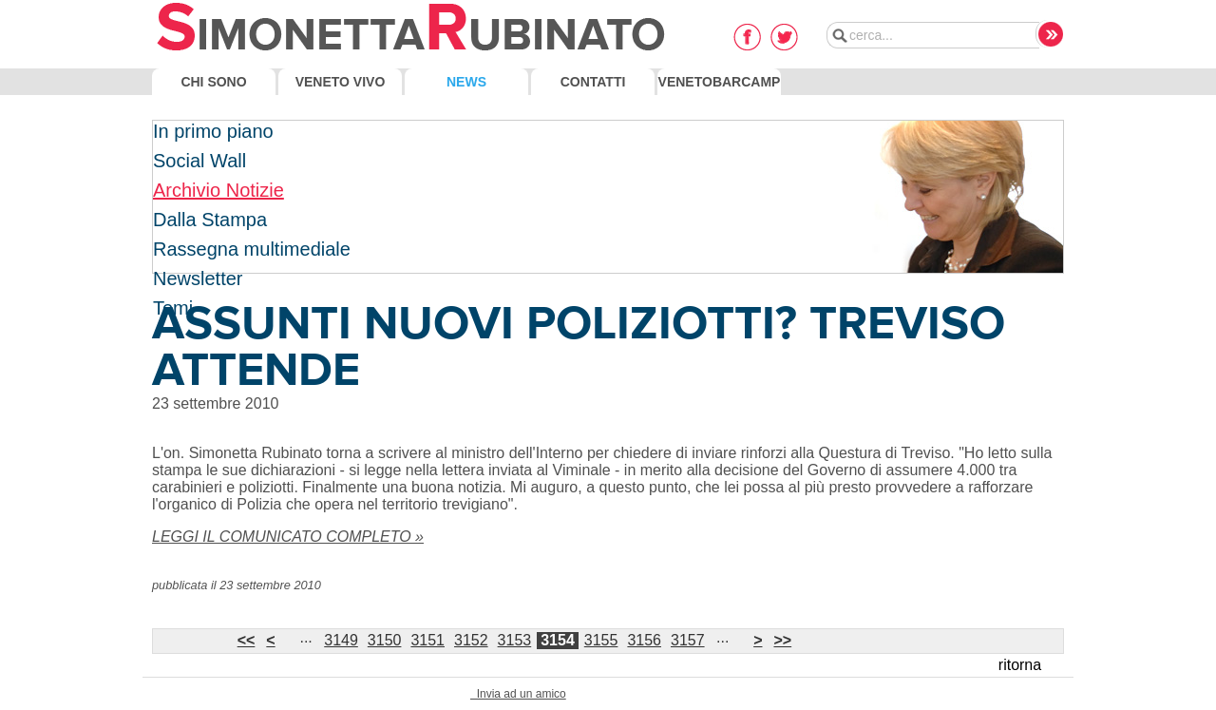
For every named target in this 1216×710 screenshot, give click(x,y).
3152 (471, 640)
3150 (385, 640)
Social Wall (199, 160)
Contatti (593, 81)
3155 (601, 640)
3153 (515, 640)
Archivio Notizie (218, 190)
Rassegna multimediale (252, 249)
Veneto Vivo (340, 81)
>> (782, 640)
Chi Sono (213, 81)
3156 (644, 640)
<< (247, 640)
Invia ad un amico (518, 693)
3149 (341, 640)
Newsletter (197, 278)
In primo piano (213, 131)
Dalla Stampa (210, 219)
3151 (427, 640)
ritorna (1019, 665)
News (466, 81)
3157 (688, 640)
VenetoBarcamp (719, 81)
